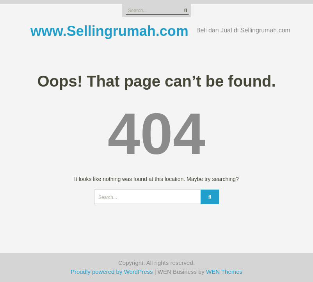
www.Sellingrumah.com (109, 31)
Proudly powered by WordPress (112, 271)
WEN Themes (224, 271)
